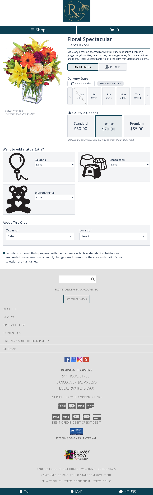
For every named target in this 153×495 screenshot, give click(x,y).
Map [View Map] (76, 491)
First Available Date (110, 83)
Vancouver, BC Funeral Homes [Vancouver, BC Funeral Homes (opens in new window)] (57, 468)
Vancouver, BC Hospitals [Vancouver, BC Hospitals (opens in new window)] (98, 468)
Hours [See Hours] (127, 491)
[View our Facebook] (67, 361)
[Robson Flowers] (76, 20)
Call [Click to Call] (25, 491)
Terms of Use (103, 481)
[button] (76, 431)
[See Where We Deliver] (76, 299)
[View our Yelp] (86, 361)
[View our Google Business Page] (73, 361)
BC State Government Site (94, 475)
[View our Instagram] (79, 361)
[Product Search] (77, 279)
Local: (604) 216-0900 (76, 388)
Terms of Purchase (77, 481)
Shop (38, 30)
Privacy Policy (52, 481)
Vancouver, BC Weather (57, 475)
